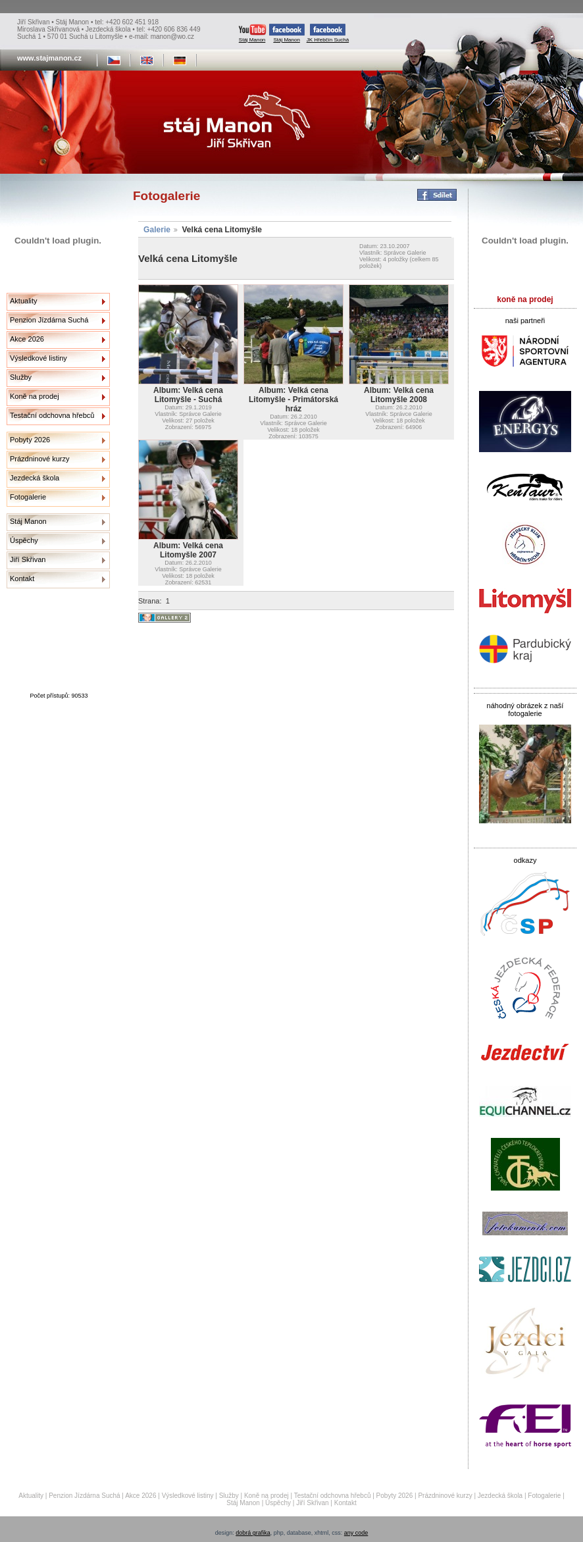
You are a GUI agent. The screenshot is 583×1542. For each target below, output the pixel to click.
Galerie (156, 229)
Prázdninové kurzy (40, 459)
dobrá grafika (253, 1532)
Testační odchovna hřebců (52, 415)
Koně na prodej (34, 396)
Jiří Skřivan (27, 559)
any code (356, 1532)
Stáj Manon (252, 33)
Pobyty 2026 (30, 440)
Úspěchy (24, 540)
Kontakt (22, 578)
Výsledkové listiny (38, 358)
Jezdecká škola (34, 478)
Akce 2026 (27, 339)
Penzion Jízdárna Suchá (49, 320)
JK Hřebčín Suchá (328, 33)
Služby (21, 377)
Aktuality (24, 301)
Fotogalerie (28, 497)
